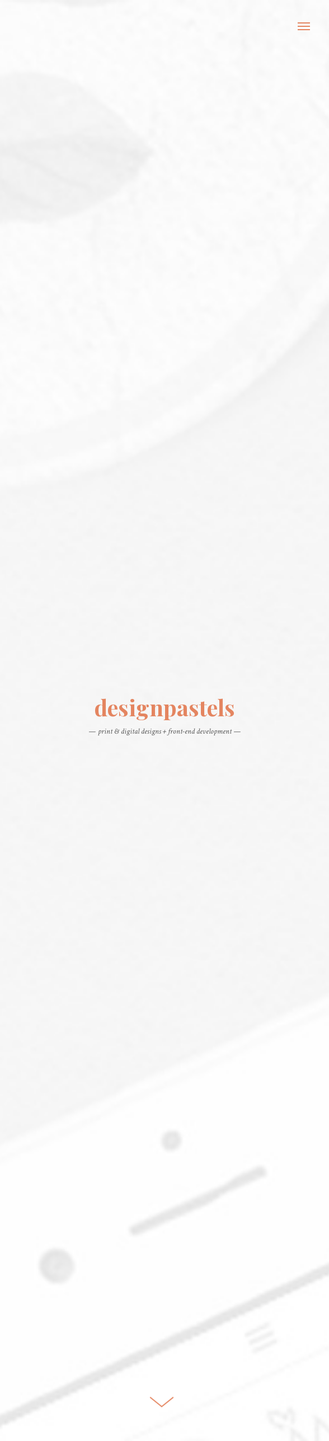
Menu (304, 26)
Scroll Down (161, 1398)
